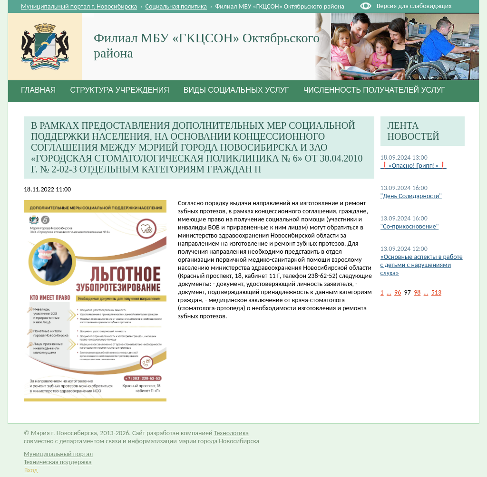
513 (436, 292)
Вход (31, 470)
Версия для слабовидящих (414, 6)
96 (397, 292)
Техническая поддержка (58, 462)
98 (417, 292)
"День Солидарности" (411, 196)
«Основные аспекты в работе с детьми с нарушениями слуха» (421, 265)
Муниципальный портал (58, 454)
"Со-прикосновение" (409, 226)
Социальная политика (176, 6)
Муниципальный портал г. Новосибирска (79, 6)
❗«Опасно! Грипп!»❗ (413, 166)
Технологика (231, 433)
